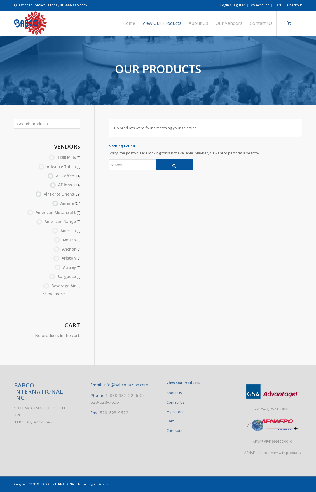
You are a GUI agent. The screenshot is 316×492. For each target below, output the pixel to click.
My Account (260, 5)
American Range (62, 221)
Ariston (71, 258)
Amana (70, 203)
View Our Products (183, 382)
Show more (54, 293)
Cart (278, 5)
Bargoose (68, 276)
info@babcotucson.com (126, 384)
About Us (174, 392)
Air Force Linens (62, 194)
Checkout (294, 5)
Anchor (71, 249)
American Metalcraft (58, 212)
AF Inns (69, 184)
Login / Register (232, 5)
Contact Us (176, 402)
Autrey (71, 267)
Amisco (71, 240)
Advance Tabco (63, 166)
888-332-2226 (76, 5)
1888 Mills (68, 157)
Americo (70, 230)
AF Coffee (68, 175)
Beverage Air (66, 285)
